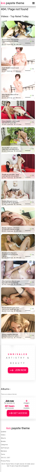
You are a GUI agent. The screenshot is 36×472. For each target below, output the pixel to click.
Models (3, 441)
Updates (3, 431)
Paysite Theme (12, 3)
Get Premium (5, 448)
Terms (3, 454)
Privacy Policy (5, 461)
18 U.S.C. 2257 (5, 457)
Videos (3, 435)
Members (4, 451)
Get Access (20, 413)
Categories (4, 444)
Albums (3, 438)
